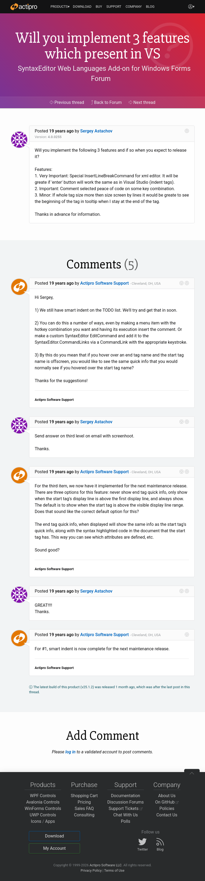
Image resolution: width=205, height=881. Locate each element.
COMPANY (133, 7)
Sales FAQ (84, 808)
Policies (166, 808)
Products (43, 785)
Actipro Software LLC (105, 865)
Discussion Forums (125, 802)
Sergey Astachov (96, 131)
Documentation (125, 795)
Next (142, 102)
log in (70, 751)
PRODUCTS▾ (60, 7)
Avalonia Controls (43, 802)
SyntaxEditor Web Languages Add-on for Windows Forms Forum (104, 73)
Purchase (84, 785)
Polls (125, 821)
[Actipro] (23, 6)
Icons (36, 821)
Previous (67, 102)
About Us (167, 795)
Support (125, 785)
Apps (50, 821)
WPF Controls (43, 795)
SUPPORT (114, 7)
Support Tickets (126, 808)
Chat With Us (125, 814)
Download (54, 836)
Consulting (84, 814)
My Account (54, 848)
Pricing (84, 802)
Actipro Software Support (104, 283)
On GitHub (167, 802)
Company (166, 785)
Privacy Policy (91, 870)
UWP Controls (43, 814)
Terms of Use (114, 870)
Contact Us (167, 814)
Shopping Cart (84, 795)
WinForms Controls (43, 808)
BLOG (150, 7)
